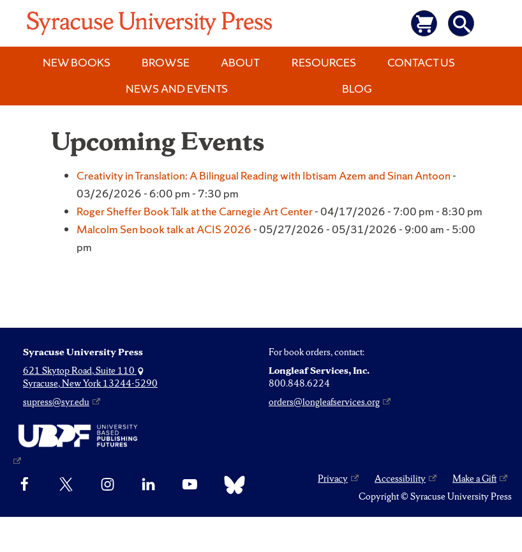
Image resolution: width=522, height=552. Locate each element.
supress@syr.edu (56, 402)
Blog (357, 88)
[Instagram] (107, 485)
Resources (324, 62)
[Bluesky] (231, 484)
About (240, 62)
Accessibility (400, 478)
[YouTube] (189, 485)
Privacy (333, 478)
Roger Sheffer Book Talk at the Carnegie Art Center (195, 211)
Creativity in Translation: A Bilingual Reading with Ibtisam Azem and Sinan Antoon (264, 175)
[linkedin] (148, 485)
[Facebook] (24, 485)
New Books (76, 62)
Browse (166, 62)
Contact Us (421, 62)
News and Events (177, 88)
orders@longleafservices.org (324, 402)
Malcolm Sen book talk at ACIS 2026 (164, 229)
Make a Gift (474, 478)
